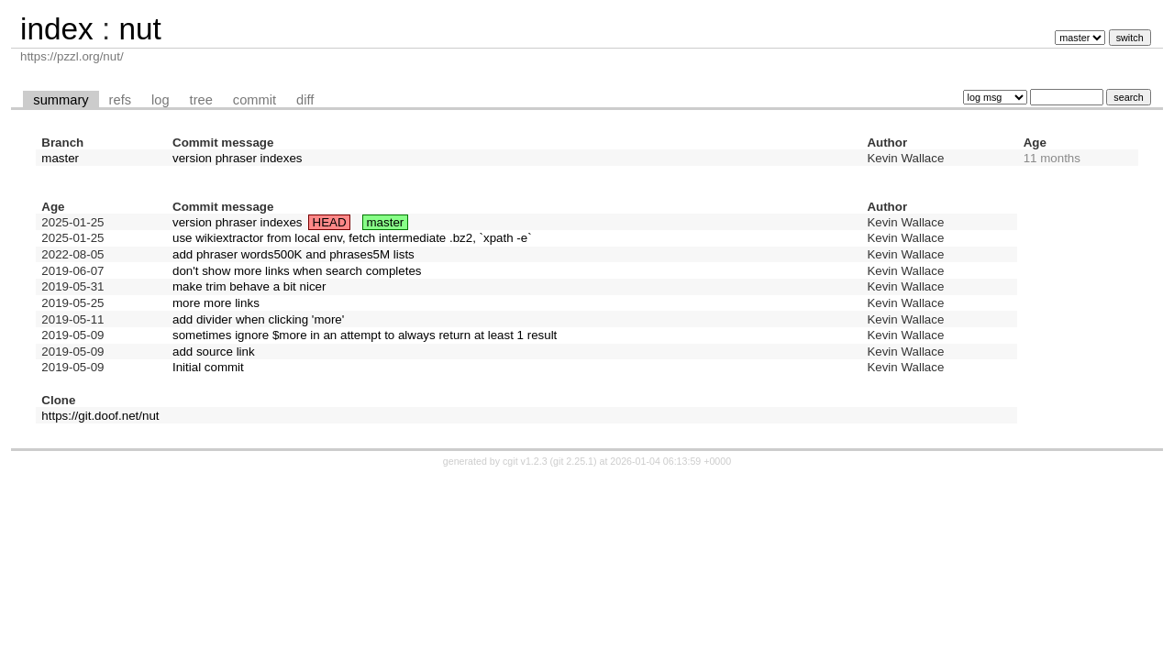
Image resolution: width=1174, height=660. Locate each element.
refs (120, 100)
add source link (213, 351)
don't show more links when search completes (296, 271)
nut (139, 29)
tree (201, 100)
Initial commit (208, 367)
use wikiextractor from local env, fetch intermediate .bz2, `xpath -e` (352, 238)
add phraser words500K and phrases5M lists (293, 254)
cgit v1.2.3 (525, 461)
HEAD (330, 222)
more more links (216, 303)
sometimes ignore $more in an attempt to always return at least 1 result (364, 335)
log (160, 100)
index (57, 29)
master (60, 158)
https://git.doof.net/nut (100, 416)
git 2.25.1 (573, 461)
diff (305, 100)
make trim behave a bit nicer (249, 286)
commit (254, 100)
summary (60, 100)
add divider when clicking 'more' (258, 319)
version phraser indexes (237, 158)
